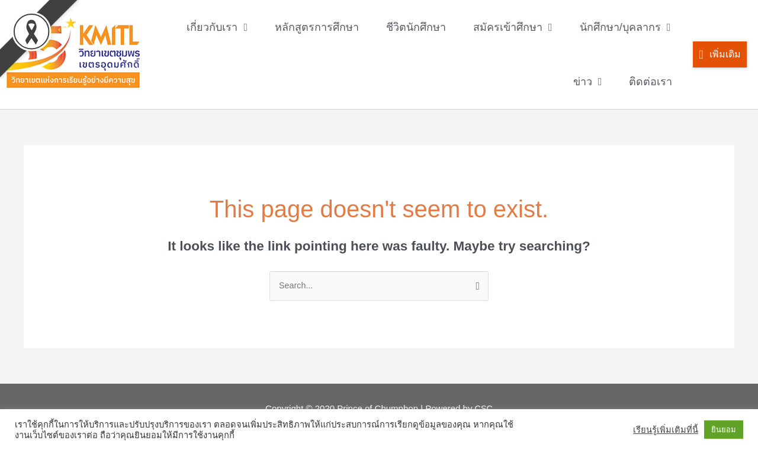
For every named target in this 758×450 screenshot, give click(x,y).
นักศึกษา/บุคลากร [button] (625, 27)
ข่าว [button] (587, 81)
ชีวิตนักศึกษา (416, 27)
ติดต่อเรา (650, 82)
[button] (719, 54)
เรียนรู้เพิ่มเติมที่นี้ (665, 430)
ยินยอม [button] (723, 429)
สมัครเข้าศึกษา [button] (513, 27)
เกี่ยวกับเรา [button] (217, 27)
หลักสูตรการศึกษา (317, 27)
